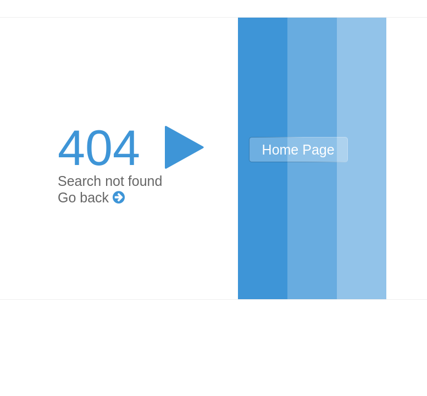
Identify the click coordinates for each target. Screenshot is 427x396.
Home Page (298, 149)
